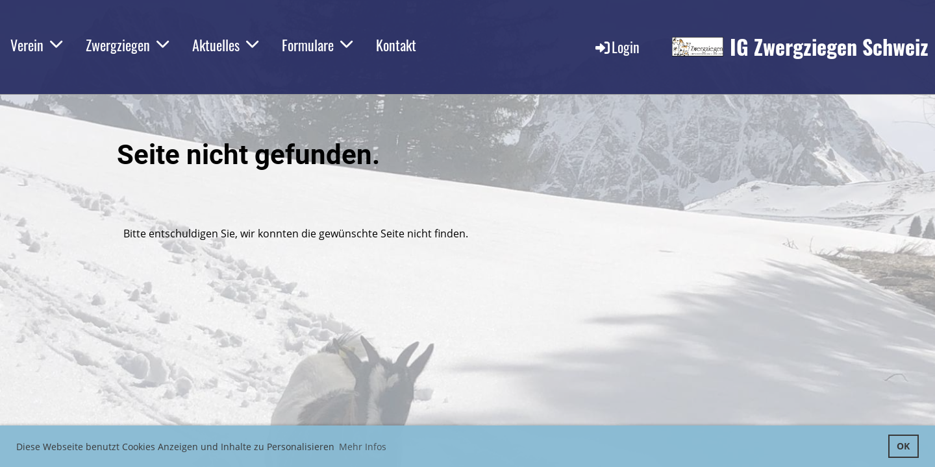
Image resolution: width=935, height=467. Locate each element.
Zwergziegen (127, 44)
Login (616, 46)
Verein (36, 44)
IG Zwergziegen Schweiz (829, 47)
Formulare (317, 44)
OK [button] (903, 446)
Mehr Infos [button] (362, 446)
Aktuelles (225, 44)
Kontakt (396, 44)
